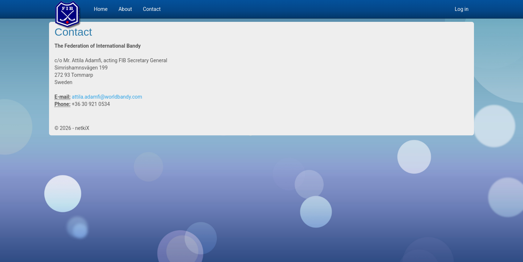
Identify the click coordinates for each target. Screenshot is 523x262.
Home (101, 9)
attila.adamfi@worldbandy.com (107, 97)
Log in (462, 9)
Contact (152, 9)
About (125, 9)
